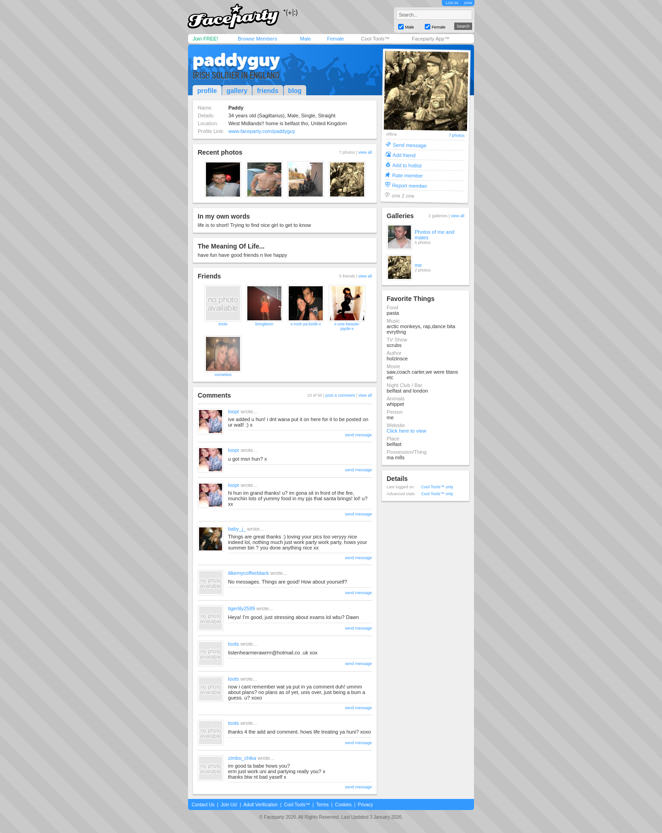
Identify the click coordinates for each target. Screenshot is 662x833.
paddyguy (236, 59)
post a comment (340, 395)
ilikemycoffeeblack (248, 573)
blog (295, 90)
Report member (410, 185)
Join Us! (229, 804)
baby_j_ (237, 529)
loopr (233, 411)
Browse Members (257, 38)
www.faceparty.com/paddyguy (261, 131)
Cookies (343, 804)
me (418, 265)
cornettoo (223, 374)
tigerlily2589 (241, 608)
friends (268, 90)
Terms (322, 804)
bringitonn (264, 324)
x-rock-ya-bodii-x (306, 324)
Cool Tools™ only (437, 487)
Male (305, 38)
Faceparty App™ (431, 38)
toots (223, 324)
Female (335, 38)
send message (358, 435)
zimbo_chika (242, 758)
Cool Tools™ (375, 38)
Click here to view (406, 431)
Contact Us (203, 804)
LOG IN (451, 3)
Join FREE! (205, 38)
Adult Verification (260, 804)
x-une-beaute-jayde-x (347, 326)
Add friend (404, 155)
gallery (237, 90)
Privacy (365, 804)
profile (207, 90)
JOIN (468, 3)
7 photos (457, 135)
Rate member (407, 175)
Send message (410, 145)
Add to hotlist (407, 165)
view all (365, 152)
